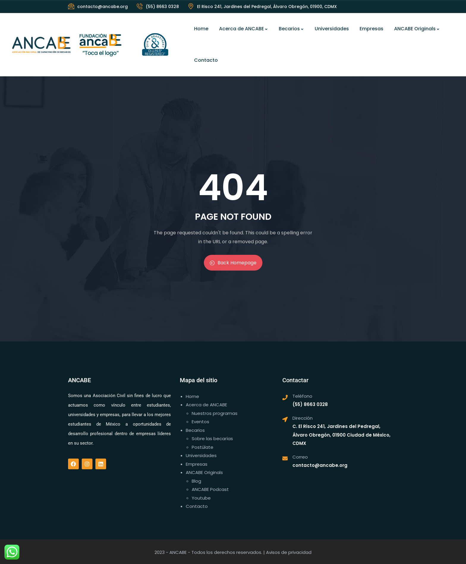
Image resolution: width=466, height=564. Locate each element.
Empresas (371, 28)
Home (201, 28)
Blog (196, 481)
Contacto (206, 60)
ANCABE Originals (417, 28)
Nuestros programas (214, 413)
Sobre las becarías (212, 438)
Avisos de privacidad (288, 552)
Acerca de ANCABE (243, 28)
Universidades (332, 28)
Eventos (200, 421)
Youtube (201, 498)
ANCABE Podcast (210, 489)
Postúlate (202, 447)
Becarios (291, 28)
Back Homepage (233, 262)
